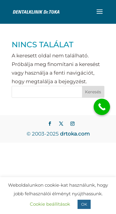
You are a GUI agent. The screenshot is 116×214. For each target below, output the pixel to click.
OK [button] (84, 204)
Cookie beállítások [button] (50, 204)
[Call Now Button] (102, 107)
